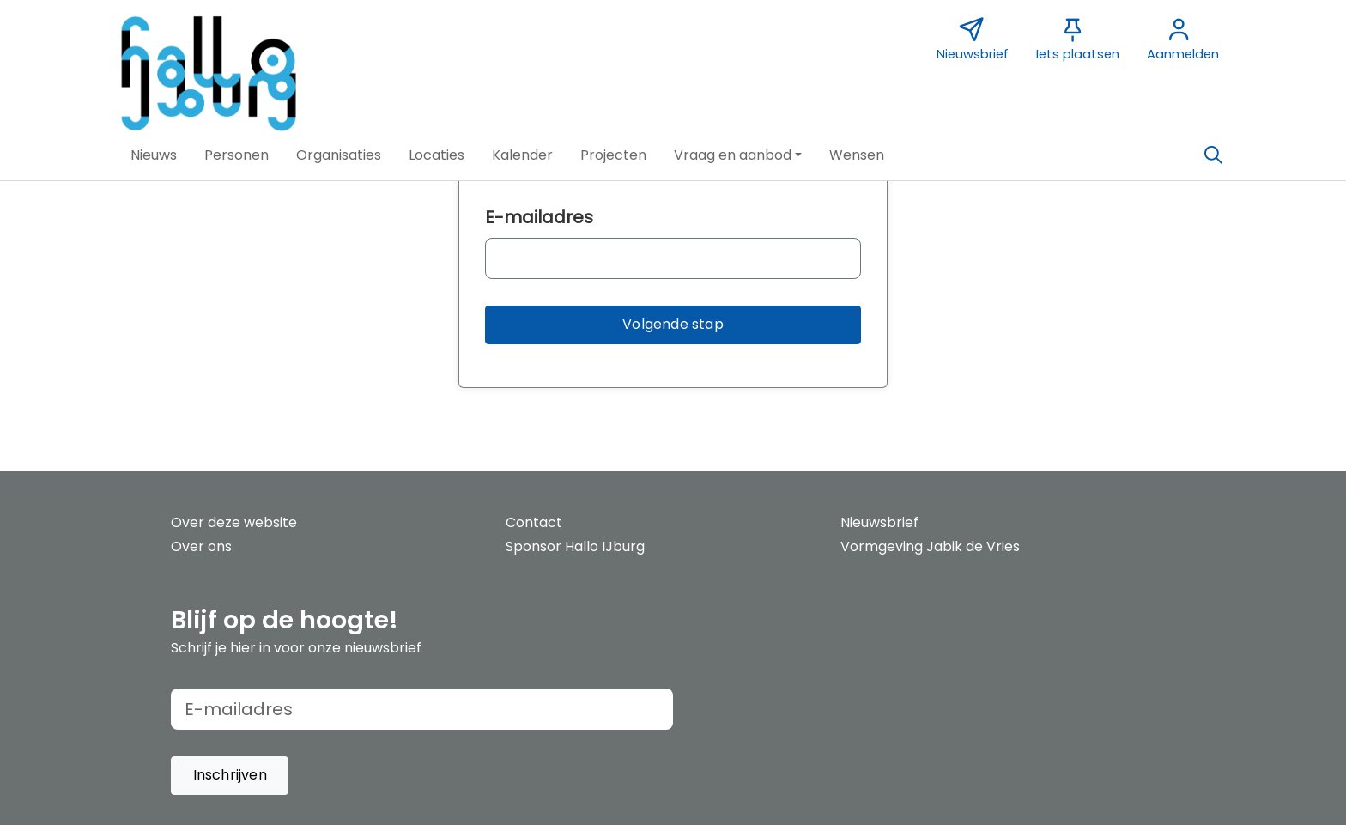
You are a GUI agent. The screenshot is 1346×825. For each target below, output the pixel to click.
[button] (154, 155)
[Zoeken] (1213, 155)
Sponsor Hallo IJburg (575, 546)
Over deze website (234, 522)
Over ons (201, 546)
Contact (534, 522)
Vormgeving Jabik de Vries (930, 546)
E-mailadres (539, 217)
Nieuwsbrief (879, 522)
